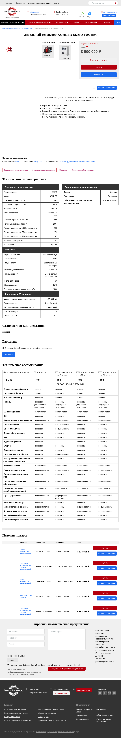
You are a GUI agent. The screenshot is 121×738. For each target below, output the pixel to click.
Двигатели (108, 22)
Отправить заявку (61, 693)
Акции (117, 22)
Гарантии (64, 170)
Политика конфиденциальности (46, 732)
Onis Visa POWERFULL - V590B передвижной (25, 567)
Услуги (56, 3)
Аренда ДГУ (43, 717)
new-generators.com (110, 12)
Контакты (8, 3)
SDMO (17, 162)
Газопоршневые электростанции (40, 22)
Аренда (77, 22)
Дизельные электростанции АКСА (52, 720)
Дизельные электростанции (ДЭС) (12, 22)
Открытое (38, 162)
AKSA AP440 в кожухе (26, 598)
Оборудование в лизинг (105, 715)
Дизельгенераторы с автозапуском (17, 720)
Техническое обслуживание (84, 170)
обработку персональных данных (21, 676)
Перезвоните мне (84, 690)
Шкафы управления (12, 717)
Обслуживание (82, 715)
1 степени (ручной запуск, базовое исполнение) (77, 162)
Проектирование (82, 719)
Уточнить (9, 355)
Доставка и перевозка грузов (39, 3)
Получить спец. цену (99, 60)
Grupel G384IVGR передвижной (25, 583)
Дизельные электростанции (15, 709)
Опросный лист (109, 15)
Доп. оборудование (92, 22)
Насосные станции (63, 22)
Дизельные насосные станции (16, 713)
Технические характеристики (16, 170)
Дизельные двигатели (47, 713)
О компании (20, 3)
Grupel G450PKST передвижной (25, 552)
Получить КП (99, 75)
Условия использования (66, 732)
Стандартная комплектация (44, 170)
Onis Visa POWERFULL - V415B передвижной (25, 613)
